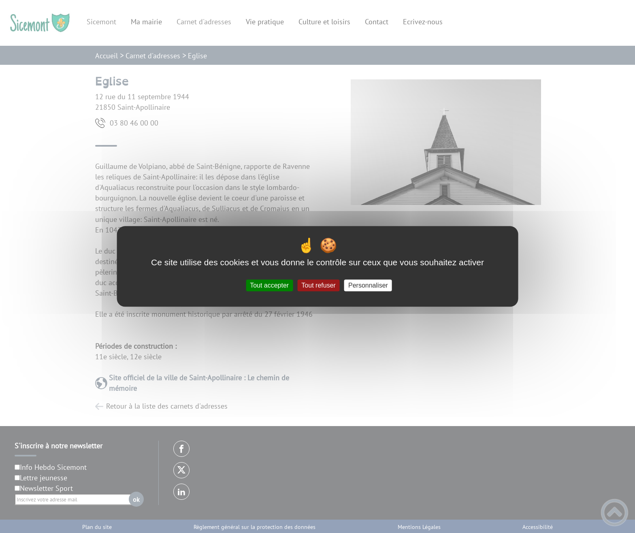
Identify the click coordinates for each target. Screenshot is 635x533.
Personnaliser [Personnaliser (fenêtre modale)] (368, 285)
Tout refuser (318, 285)
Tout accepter (269, 285)
